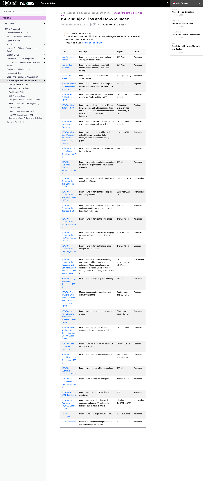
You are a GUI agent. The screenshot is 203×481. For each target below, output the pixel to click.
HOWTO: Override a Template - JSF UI (69, 371)
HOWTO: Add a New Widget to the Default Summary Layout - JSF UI (69, 137)
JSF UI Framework (12, 29)
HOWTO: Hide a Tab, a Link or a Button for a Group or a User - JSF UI (69, 316)
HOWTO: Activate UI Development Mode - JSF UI (69, 86)
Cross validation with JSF (17, 33)
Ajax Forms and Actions (19, 88)
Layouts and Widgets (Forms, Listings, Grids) (23, 49)
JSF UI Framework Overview (19, 37)
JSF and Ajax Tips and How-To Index (23, 81)
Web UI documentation (92, 43)
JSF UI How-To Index (15, 122)
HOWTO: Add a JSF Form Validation (24, 111)
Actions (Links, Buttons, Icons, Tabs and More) (23, 63)
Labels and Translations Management (22, 77)
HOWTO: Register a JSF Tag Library (24, 103)
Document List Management (18, 69)
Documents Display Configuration (20, 59)
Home (62, 13)
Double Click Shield (17, 92)
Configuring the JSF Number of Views (25, 100)
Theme (10, 44)
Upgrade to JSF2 (14, 40)
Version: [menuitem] (114, 25)
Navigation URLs (14, 73)
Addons (7, 18)
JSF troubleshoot (16, 107)
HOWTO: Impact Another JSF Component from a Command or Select (25, 116)
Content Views (13, 55)
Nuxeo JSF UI (8, 23)
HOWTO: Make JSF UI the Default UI (68, 346)
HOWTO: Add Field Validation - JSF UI (68, 97)
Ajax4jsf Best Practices (18, 84)
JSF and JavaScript (17, 96)
